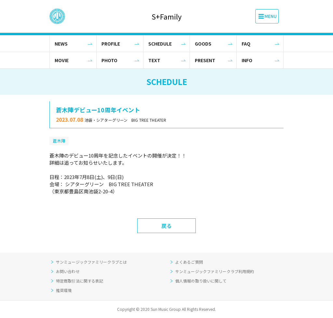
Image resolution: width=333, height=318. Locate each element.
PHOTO (109, 60)
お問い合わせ (68, 271)
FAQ (246, 43)
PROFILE (110, 43)
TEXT (154, 60)
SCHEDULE (160, 43)
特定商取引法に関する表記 (79, 280)
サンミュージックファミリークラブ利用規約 (214, 271)
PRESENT (205, 60)
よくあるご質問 (189, 262)
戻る (166, 225)
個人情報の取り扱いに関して (201, 280)
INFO (247, 60)
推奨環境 (64, 290)
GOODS (203, 43)
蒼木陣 (59, 141)
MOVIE (62, 60)
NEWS (61, 43)
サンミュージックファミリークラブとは (91, 262)
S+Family (166, 16)
